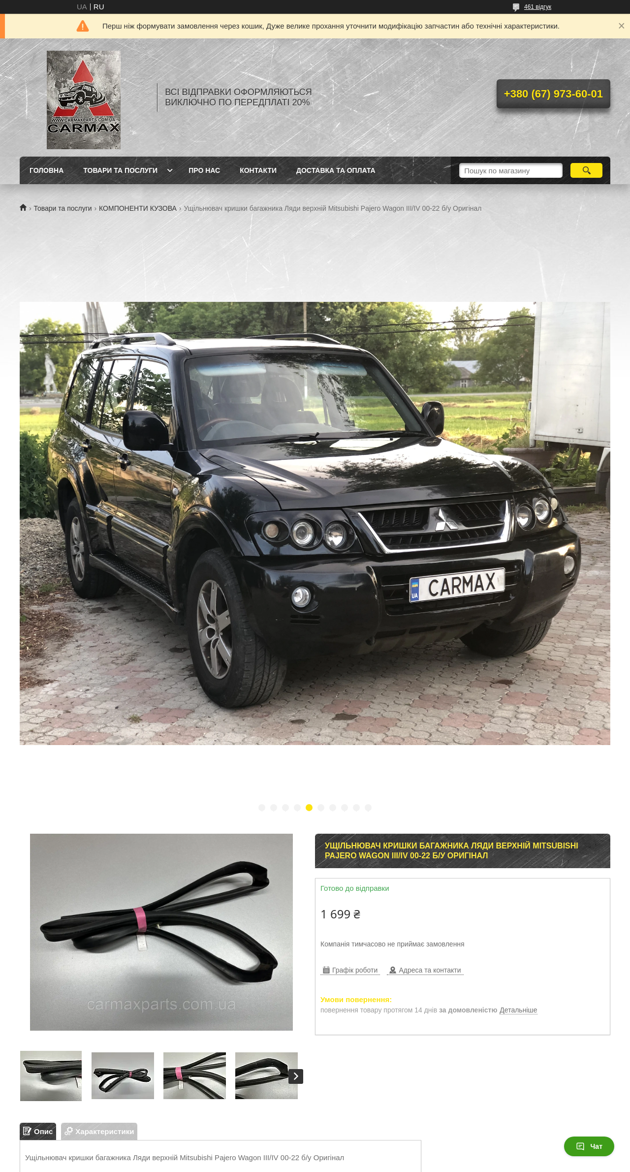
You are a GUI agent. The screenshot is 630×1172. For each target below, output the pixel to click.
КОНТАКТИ (258, 170)
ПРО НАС (204, 170)
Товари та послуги (62, 208)
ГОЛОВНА (46, 170)
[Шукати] (586, 170)
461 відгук (537, 6)
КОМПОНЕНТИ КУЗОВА (138, 208)
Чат (589, 1146)
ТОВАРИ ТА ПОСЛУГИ (120, 170)
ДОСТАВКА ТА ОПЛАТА (336, 170)
